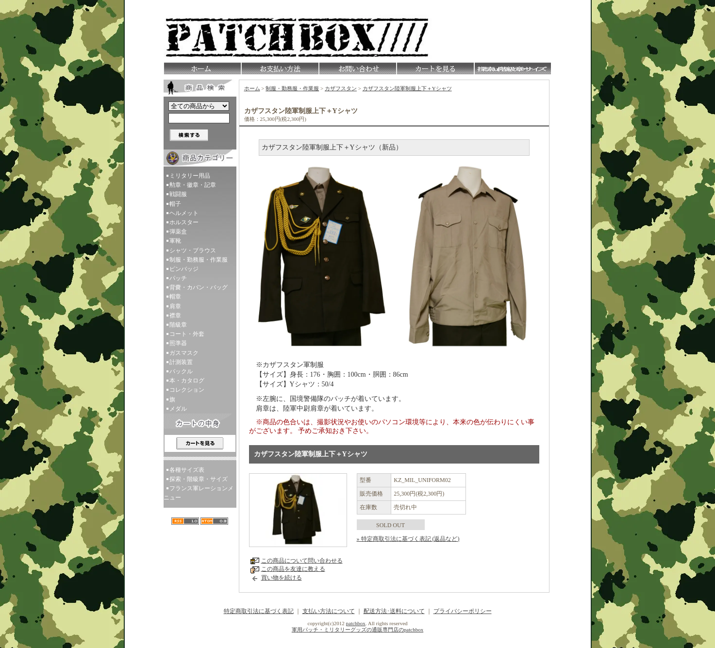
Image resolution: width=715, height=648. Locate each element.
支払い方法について (328, 611)
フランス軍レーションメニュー (198, 493)
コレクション (186, 389)
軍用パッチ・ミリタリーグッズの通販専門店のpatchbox (357, 629)
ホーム (252, 88)
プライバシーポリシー (462, 611)
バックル (181, 371)
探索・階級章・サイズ (198, 479)
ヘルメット (184, 213)
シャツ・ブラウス (192, 250)
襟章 (175, 315)
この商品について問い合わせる (302, 560)
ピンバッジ (184, 269)
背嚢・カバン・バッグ (198, 287)
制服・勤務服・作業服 (198, 259)
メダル (178, 408)
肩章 (175, 306)
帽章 (175, 296)
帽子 (175, 203)
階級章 (178, 324)
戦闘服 (178, 194)
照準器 (178, 343)
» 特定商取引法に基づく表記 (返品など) (408, 538)
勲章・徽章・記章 (192, 185)
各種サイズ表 (186, 469)
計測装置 (181, 362)
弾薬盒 (178, 231)
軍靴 (175, 240)
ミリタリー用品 (189, 175)
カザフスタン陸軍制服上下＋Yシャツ (407, 88)
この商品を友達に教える (293, 568)
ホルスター (184, 222)
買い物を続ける (281, 577)
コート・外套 (186, 334)
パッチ (178, 278)
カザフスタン (341, 88)
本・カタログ (186, 380)
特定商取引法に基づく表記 (259, 611)
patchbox (356, 623)
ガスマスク (184, 352)
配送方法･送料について (394, 611)
